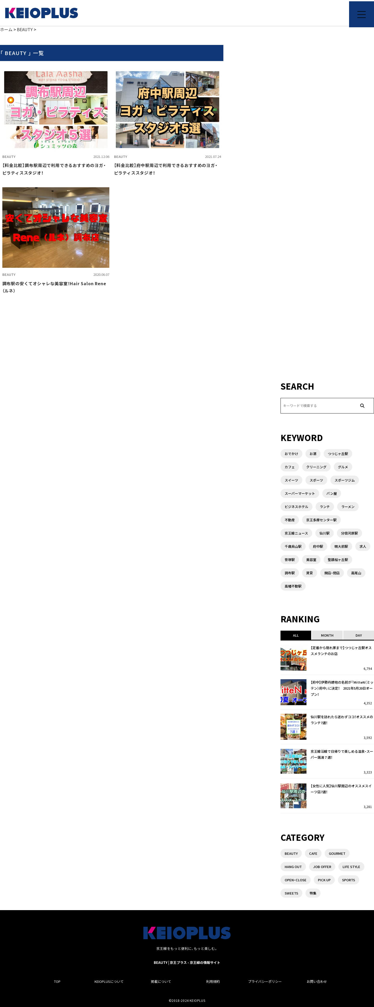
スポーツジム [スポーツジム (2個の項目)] (345, 480)
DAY (359, 635)
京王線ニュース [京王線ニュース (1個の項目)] (296, 533)
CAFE (313, 853)
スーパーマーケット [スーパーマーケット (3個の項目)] (300, 493)
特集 (313, 893)
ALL (296, 635)
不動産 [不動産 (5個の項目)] (290, 519)
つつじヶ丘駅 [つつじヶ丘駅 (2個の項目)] (338, 453)
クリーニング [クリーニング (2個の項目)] (316, 466)
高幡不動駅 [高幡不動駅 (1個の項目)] (293, 586)
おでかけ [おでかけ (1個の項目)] (291, 453)
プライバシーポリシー (265, 981)
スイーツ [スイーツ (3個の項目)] (291, 480)
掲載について (161, 981)
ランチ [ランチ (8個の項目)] (325, 506)
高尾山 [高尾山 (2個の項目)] (356, 572)
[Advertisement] (327, 337)
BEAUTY (8, 156)
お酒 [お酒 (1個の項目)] (313, 453)
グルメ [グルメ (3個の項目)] (343, 466)
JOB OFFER (322, 866)
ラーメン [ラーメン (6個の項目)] (348, 506)
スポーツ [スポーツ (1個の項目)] (316, 480)
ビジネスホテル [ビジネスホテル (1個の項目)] (296, 506)
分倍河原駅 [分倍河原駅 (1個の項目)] (349, 533)
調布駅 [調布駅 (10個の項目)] (290, 572)
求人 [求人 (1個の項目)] (362, 546)
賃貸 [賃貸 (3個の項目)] (309, 572)
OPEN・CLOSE (295, 879)
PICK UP (324, 879)
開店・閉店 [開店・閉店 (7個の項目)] (332, 572)
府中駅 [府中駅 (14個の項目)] (318, 546)
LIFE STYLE (351, 866)
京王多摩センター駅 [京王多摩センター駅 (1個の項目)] (321, 519)
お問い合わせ (317, 981)
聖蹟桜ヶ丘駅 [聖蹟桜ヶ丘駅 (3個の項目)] (338, 559)
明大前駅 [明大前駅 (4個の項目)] (341, 546)
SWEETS (291, 893)
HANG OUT (293, 866)
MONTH (327, 635)
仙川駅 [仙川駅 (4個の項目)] (324, 533)
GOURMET (337, 853)
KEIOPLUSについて (109, 981)
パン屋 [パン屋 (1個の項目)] (331, 493)
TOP (57, 981)
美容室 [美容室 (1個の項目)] (311, 559)
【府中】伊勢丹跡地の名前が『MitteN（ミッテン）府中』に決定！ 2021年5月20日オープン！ (342, 688)
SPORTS (348, 879)
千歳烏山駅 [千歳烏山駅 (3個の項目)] (293, 546)
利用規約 (213, 981)
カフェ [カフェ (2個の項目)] (290, 466)
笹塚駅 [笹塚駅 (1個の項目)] (290, 559)
